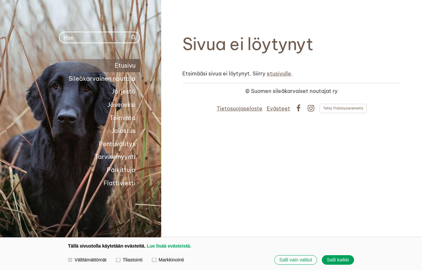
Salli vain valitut (295, 259)
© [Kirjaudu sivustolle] (248, 91)
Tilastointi (129, 259)
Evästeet (278, 108)
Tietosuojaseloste (239, 108)
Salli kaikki (338, 259)
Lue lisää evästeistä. (169, 246)
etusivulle (279, 73)
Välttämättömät (87, 259)
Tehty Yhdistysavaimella (343, 108)
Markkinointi (168, 259)
